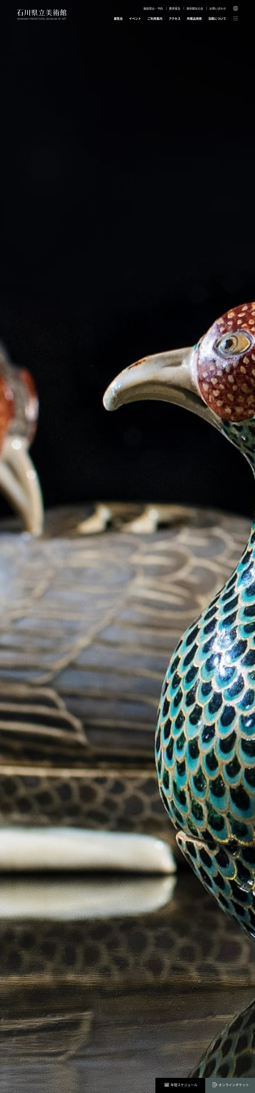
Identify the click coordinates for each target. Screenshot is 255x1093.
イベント (135, 18)
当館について (217, 18)
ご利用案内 (154, 18)
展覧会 (118, 18)
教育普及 (174, 8)
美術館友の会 (194, 8)
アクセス (174, 18)
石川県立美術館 (42, 14)
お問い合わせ (217, 8)
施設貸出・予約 (153, 8)
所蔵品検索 (194, 18)
